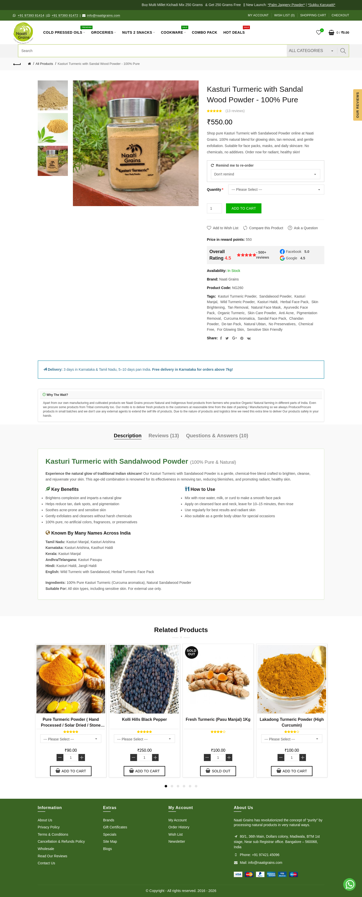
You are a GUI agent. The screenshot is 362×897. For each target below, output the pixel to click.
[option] (52, 95)
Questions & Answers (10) (217, 435)
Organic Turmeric (231, 313)
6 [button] (196, 786)
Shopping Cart (313, 15)
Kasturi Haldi (267, 302)
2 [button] (172, 786)
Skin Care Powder (262, 313)
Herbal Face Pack (294, 302)
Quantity (214, 189)
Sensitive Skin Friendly (265, 329)
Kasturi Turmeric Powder (237, 296)
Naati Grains (229, 279)
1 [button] (166, 786)
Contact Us (46, 863)
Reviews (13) (164, 435)
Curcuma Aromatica (239, 318)
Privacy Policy (49, 827)
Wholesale (46, 849)
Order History (178, 827)
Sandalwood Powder (275, 296)
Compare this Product (266, 228)
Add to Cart (244, 208)
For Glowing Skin (230, 329)
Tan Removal (238, 307)
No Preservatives (282, 324)
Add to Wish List (225, 228)
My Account (258, 15)
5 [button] (190, 786)
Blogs (107, 849)
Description (128, 435)
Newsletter (176, 841)
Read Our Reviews (52, 856)
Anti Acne (286, 313)
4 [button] (184, 786)
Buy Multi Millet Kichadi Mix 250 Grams (176, 5)
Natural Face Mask (266, 307)
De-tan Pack (231, 324)
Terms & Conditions (53, 834)
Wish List (175, 834)
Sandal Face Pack (272, 318)
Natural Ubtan (255, 324)
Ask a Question (306, 228)
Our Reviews (357, 105)
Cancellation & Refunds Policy (61, 841)
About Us (45, 820)
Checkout (340, 15)
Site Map (110, 841)
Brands (108, 820)
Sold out (218, 771)
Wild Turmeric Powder (237, 302)
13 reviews (235, 111)
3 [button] (178, 786)
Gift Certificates (115, 827)
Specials (109, 834)
